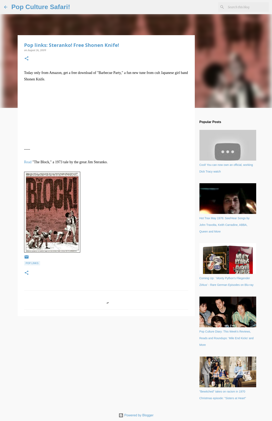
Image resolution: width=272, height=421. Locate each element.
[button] (26, 58)
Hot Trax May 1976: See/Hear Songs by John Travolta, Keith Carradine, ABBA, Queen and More (224, 225)
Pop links (32, 263)
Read (28, 162)
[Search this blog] (247, 7)
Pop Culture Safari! (40, 7)
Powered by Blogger (136, 415)
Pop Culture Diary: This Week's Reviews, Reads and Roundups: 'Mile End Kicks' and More (226, 338)
